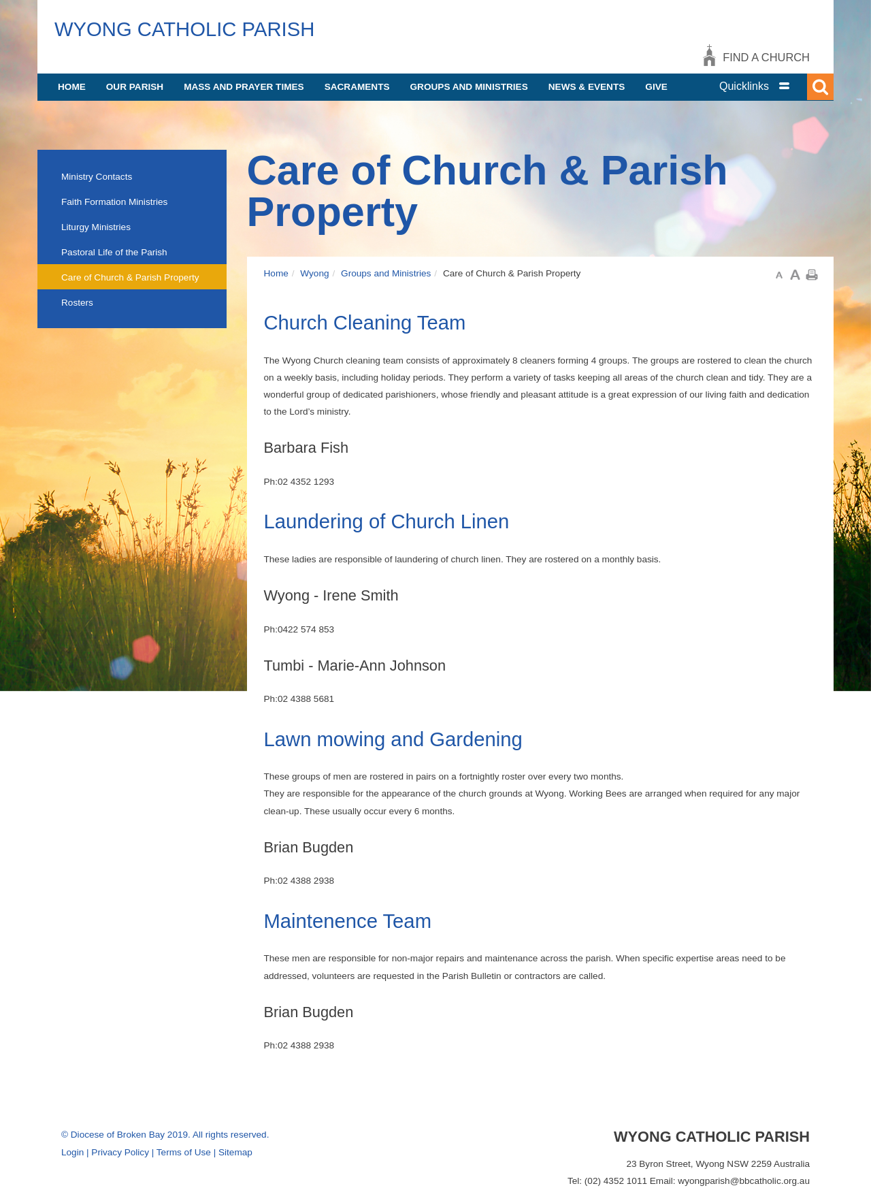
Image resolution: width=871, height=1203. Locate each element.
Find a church (766, 57)
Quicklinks (744, 86)
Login (72, 1152)
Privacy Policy (120, 1152)
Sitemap (235, 1152)
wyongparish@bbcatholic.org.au (744, 1181)
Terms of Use (184, 1152)
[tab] (769, 86)
